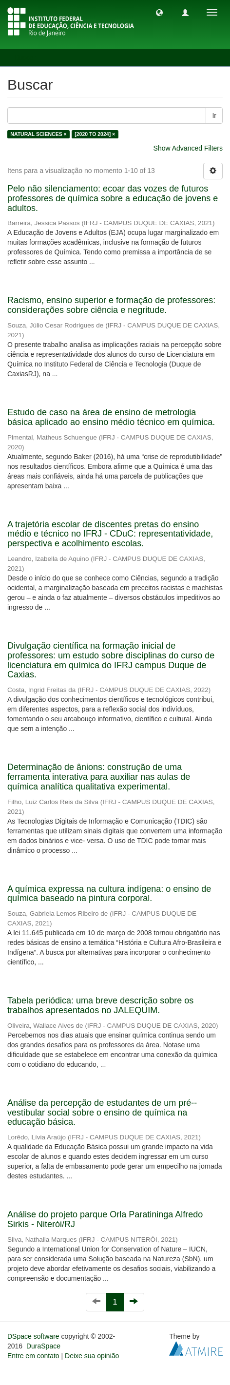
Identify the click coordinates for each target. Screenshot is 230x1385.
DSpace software (33, 1336)
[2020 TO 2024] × (95, 134)
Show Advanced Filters (188, 148)
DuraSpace (43, 1346)
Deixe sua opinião (92, 1356)
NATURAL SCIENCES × (38, 134)
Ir (214, 115)
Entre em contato (33, 1356)
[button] (159, 12)
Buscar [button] (28, 57)
